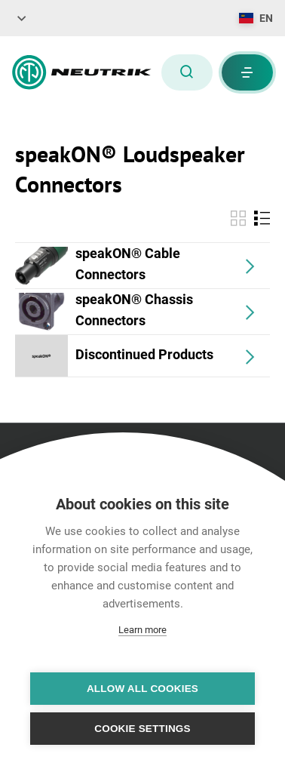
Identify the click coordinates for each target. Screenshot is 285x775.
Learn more (142, 629)
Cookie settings (142, 728)
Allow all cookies (142, 688)
